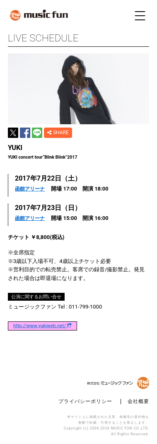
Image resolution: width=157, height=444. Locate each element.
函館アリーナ (30, 189)
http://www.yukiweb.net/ (42, 325)
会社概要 (138, 401)
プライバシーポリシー (85, 401)
